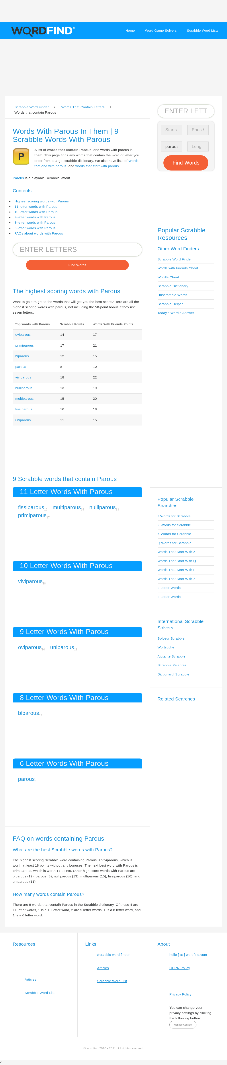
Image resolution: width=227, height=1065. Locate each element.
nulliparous (24, 388)
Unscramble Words (173, 295)
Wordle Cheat (168, 277)
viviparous (23, 377)
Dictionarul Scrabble (173, 674)
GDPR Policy (179, 968)
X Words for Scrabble (174, 534)
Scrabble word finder (113, 954)
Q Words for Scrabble (175, 543)
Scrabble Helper (170, 304)
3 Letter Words (169, 597)
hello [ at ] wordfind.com (188, 954)
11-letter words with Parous (35, 206)
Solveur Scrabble (171, 638)
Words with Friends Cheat (178, 268)
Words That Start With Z (177, 552)
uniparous (23, 420)
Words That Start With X (177, 579)
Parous (18, 178)
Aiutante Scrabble (172, 656)
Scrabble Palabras (172, 665)
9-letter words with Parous (34, 217)
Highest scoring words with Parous (41, 201)
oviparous (23, 334)
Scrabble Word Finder (175, 259)
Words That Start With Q (177, 561)
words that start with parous (97, 166)
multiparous (24, 398)
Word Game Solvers (161, 30)
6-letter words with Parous (34, 228)
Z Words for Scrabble (174, 525)
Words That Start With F (177, 570)
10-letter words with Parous (35, 212)
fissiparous (23, 409)
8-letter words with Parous (34, 222)
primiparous (24, 345)
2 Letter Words (169, 588)
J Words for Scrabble (174, 516)
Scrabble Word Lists (203, 30)
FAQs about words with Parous (38, 233)
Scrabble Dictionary (173, 286)
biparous (22, 356)
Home (130, 30)
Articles (30, 979)
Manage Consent (183, 1024)
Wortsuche (166, 647)
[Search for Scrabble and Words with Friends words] (77, 249)
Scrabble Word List (40, 993)
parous (20, 367)
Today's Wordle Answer (176, 313)
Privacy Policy (180, 994)
